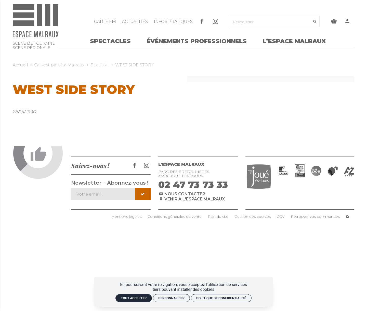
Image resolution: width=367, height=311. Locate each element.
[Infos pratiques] (173, 21)
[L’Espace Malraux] (294, 42)
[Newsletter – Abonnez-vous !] (103, 265)
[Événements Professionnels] (196, 42)
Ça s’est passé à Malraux (59, 65)
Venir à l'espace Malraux (191, 270)
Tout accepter (134, 298)
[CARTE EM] (105, 21)
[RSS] (347, 288)
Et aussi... (99, 65)
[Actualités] (135, 21)
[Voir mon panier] (334, 21)
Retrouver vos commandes (315, 288)
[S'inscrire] (143, 265)
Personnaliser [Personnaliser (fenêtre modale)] (171, 298)
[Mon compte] (347, 21)
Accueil (20, 65)
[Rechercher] (270, 21)
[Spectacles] (110, 42)
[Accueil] (36, 28)
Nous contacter (181, 265)
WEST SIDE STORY (134, 65)
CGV (281, 288)
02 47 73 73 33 (193, 255)
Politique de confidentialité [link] (221, 298)
